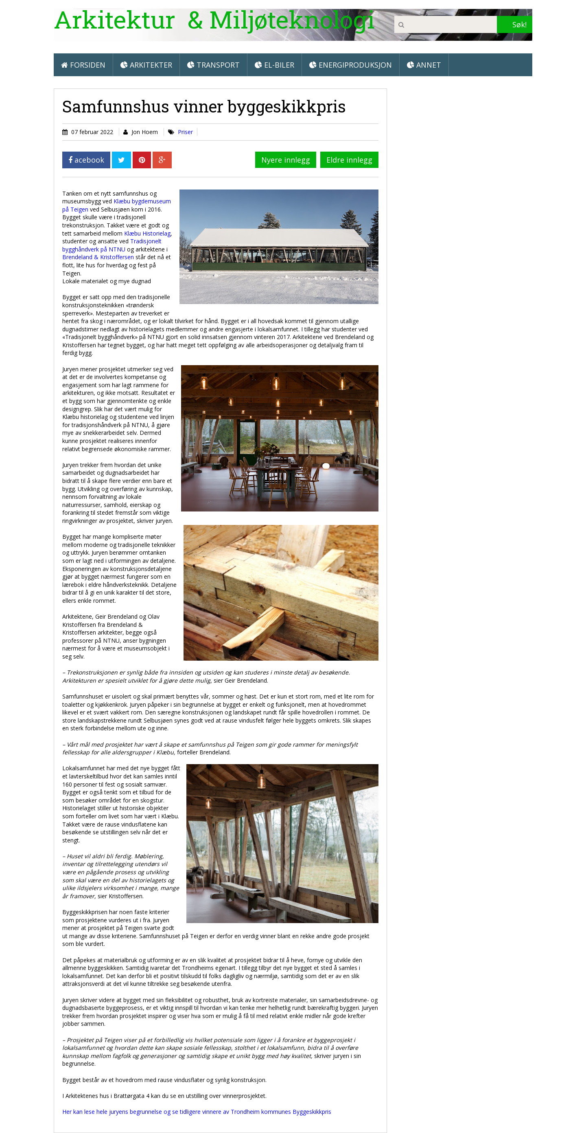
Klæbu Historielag (147, 233)
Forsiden (83, 65)
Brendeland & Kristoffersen (98, 257)
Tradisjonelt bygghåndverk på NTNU (112, 245)
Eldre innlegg (349, 160)
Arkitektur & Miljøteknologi (214, 19)
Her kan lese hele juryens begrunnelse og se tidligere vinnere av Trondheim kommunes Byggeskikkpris (196, 1111)
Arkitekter (146, 65)
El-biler (274, 65)
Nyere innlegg (285, 160)
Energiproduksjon (350, 65)
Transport (213, 65)
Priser (185, 132)
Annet (424, 65)
